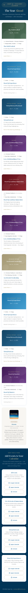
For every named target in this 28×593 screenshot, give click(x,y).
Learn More (7, 56)
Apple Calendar (14, 487)
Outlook (14, 491)
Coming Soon (8, 403)
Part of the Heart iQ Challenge (13, 131)
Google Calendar (13, 483)
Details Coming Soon (10, 94)
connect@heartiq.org (19, 589)
